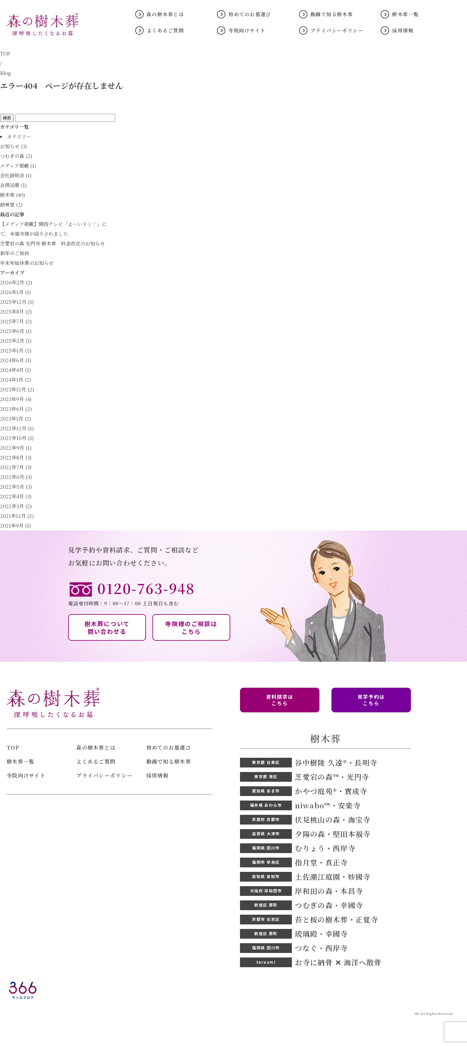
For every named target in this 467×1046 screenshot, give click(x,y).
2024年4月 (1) (15, 369)
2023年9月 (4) (15, 399)
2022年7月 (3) (15, 467)
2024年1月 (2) (15, 379)
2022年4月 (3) (15, 496)
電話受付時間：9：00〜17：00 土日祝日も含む (233, 593)
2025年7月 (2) (16, 321)
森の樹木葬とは (165, 14)
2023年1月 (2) (15, 418)
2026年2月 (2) (16, 282)
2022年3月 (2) (16, 506)
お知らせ (9, 146)
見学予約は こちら (371, 700)
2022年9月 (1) (15, 447)
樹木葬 (7, 194)
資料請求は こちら (279, 700)
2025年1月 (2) (15, 350)
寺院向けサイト (246, 30)
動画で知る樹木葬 (331, 14)
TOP (5, 53)
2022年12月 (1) (17, 428)
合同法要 (9, 185)
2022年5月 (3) (16, 486)
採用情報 (402, 30)
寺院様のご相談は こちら (191, 627)
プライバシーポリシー (337, 30)
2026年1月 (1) (15, 292)
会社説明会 (12, 175)
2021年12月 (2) (17, 515)
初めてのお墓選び (249, 14)
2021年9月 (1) (15, 525)
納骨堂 (7, 204)
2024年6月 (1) (15, 360)
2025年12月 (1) (17, 301)
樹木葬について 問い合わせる (107, 627)
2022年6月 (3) (16, 476)
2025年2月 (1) (15, 340)
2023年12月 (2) (17, 389)
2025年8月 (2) (16, 311)
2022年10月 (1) (17, 437)
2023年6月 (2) (16, 408)
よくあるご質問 (165, 30)
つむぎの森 (12, 155)
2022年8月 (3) (15, 457)
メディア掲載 (14, 165)
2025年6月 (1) (15, 330)
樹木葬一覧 (405, 14)
